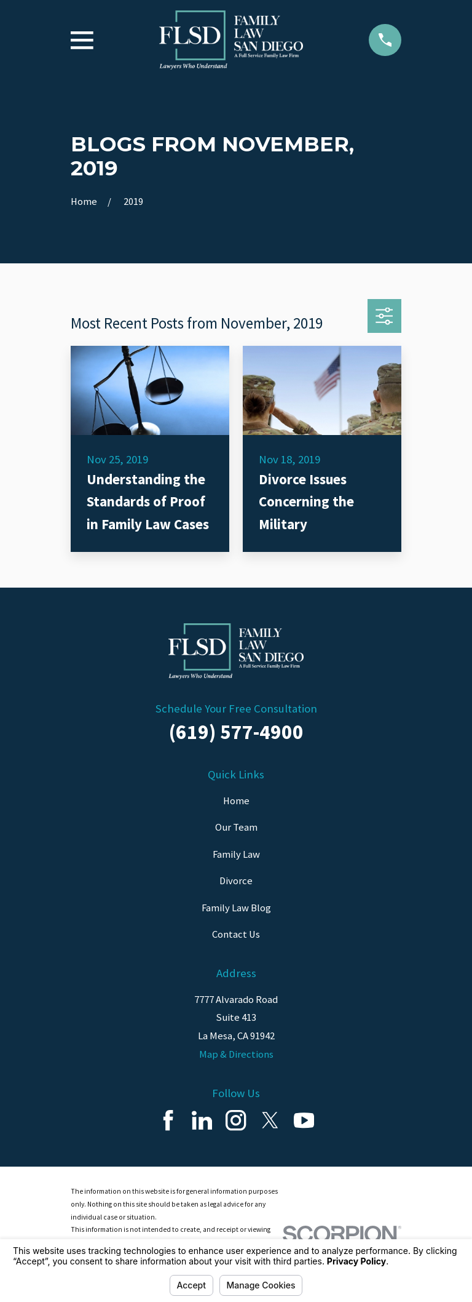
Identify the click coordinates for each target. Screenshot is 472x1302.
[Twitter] (270, 1120)
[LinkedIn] (202, 1120)
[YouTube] (304, 1120)
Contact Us (236, 934)
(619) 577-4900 (236, 732)
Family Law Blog (236, 907)
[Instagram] (236, 1120)
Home (236, 800)
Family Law (236, 854)
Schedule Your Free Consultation (236, 708)
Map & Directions (236, 1054)
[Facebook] (168, 1120)
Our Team (236, 827)
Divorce (236, 880)
